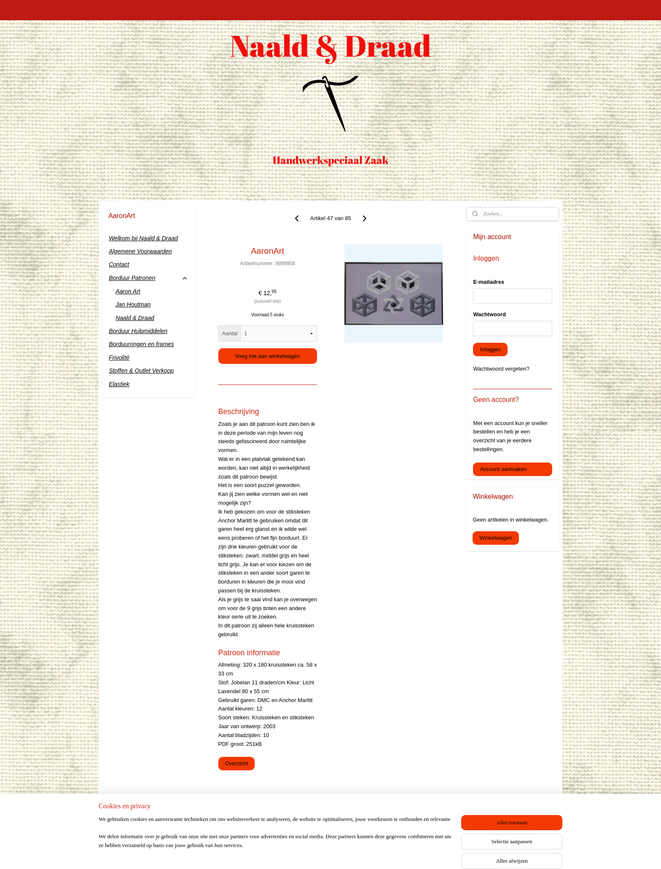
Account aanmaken (503, 469)
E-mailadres (488, 282)
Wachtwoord (489, 314)
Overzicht (236, 763)
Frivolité (119, 357)
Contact (119, 264)
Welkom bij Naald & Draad (143, 238)
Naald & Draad (135, 318)
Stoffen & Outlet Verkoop (141, 370)
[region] (275, 842)
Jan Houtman (133, 304)
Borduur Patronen (148, 278)
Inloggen (490, 349)
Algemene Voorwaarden (140, 251)
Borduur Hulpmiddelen (138, 331)
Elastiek (119, 384)
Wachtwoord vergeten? (501, 369)
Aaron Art (128, 291)
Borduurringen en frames (141, 344)
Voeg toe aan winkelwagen (267, 356)
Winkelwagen (495, 538)
